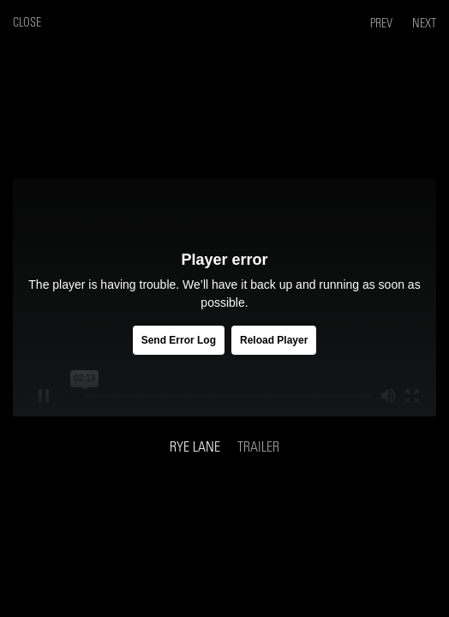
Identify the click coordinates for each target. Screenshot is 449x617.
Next (424, 23)
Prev (382, 23)
